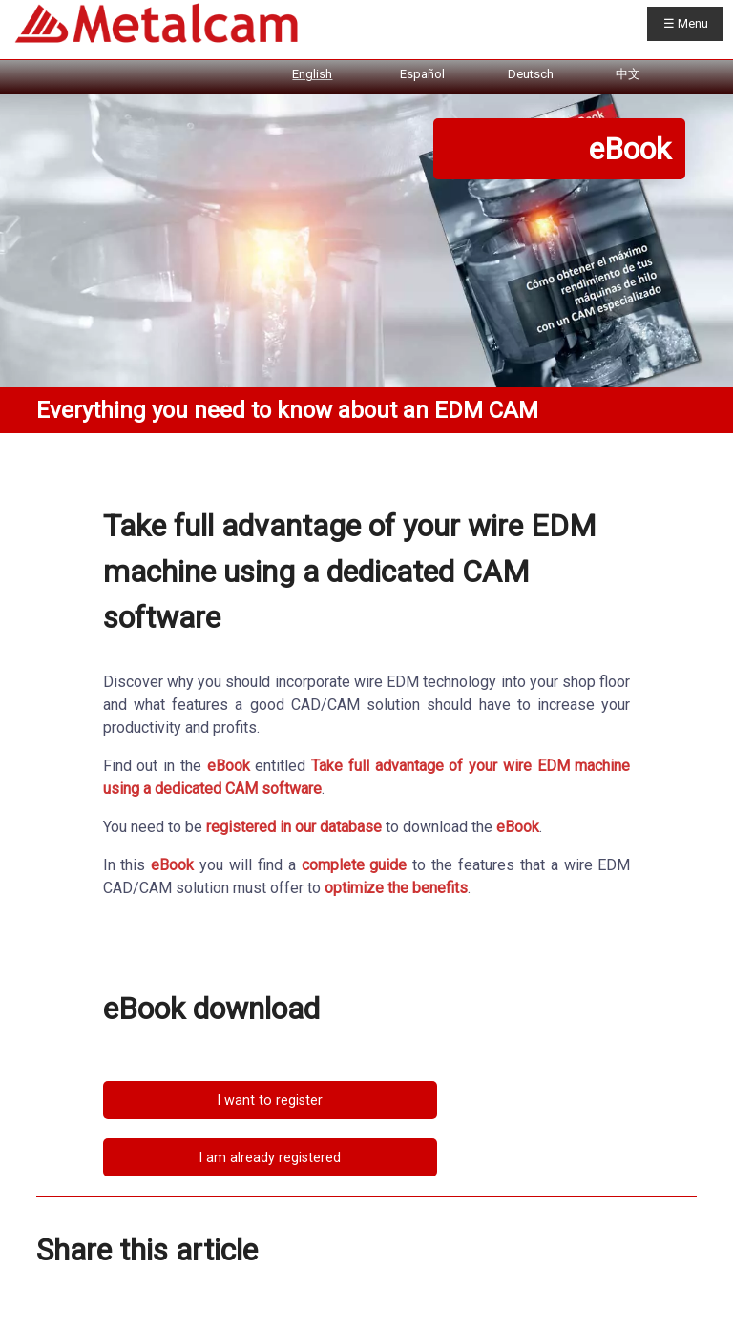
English (312, 74)
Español (422, 74)
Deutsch (531, 74)
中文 (628, 74)
